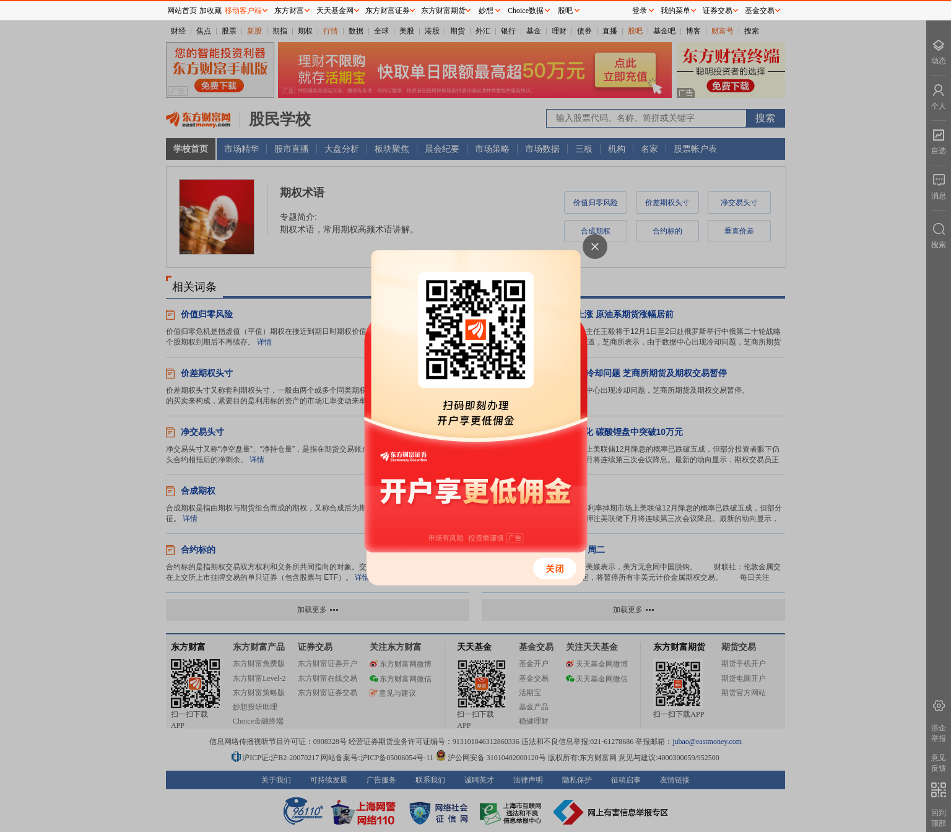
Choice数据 (526, 10)
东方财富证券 (387, 10)
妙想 (486, 10)
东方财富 (289, 10)
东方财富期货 (443, 10)
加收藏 (210, 10)
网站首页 (182, 10)
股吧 (565, 10)
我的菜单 (675, 10)
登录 (639, 10)
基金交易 (760, 10)
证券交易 (717, 10)
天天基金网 (335, 10)
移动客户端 (243, 10)
